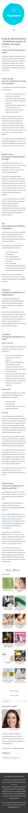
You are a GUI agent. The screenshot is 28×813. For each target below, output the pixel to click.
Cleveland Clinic (10, 274)
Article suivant (14, 695)
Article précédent (14, 691)
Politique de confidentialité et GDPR (14, 780)
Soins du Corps (6, 46)
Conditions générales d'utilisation (11, 782)
